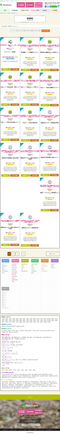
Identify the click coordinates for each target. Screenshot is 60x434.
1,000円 (6, 369)
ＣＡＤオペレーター (14, 353)
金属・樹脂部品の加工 (47, 337)
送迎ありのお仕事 (21, 377)
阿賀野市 (13, 278)
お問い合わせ (41, 429)
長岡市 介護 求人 (44, 386)
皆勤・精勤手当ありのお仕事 (25, 374)
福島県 (24, 318)
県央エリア (24, 260)
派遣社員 (3, 326)
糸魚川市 (53, 267)
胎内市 (3, 267)
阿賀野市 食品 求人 (53, 383)
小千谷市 (33, 269)
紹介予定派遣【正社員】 (11, 326)
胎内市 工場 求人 (25, 387)
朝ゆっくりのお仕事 (20, 330)
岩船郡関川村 (4, 265)
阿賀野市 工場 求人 (27, 386)
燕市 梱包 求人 (11, 384)
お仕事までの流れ (13, 429)
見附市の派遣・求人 (14, 13)
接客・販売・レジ (5, 359)
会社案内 (29, 429)
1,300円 (34, 369)
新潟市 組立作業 (5, 386)
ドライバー (4, 347)
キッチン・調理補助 (22, 359)
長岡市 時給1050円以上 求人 (7, 387)
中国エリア (4, 304)
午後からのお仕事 (28, 330)
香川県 (17, 321)
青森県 (6, 318)
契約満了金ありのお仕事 (6, 375)
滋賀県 (31, 320)
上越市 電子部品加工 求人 (29, 384)
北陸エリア (4, 295)
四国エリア (4, 306)
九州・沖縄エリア (5, 307)
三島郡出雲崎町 (34, 264)
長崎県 (31, 321)
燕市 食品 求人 (5, 384)
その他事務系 (9, 350)
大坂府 (38, 320)
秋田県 (17, 318)
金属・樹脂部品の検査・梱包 (7, 338)
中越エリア (34, 260)
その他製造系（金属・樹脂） (19, 338)
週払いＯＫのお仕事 (14, 374)
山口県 (10, 321)
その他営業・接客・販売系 (32, 359)
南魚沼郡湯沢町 (44, 271)
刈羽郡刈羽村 (34, 271)
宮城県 (13, 318)
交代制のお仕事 (5, 332)
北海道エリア (4, 292)
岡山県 (3, 321)
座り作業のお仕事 (14, 377)
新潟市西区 (14, 269)
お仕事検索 (8, 13)
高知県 (24, 321)
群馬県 (34, 318)
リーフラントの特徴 (22, 429)
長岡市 (32, 267)
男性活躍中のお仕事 (27, 375)
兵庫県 (41, 320)
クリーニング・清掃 (14, 359)
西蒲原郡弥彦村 (24, 271)
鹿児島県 (45, 321)
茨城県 (27, 318)
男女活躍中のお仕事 (44, 375)
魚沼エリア (44, 260)
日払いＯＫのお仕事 (6, 374)
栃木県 (31, 318)
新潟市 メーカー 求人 (36, 386)
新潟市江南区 (14, 271)
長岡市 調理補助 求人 (19, 384)
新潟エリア (15, 260)
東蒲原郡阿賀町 (15, 279)
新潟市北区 (14, 264)
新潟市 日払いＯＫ (52, 381)
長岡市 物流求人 (12, 381)
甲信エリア (4, 297)
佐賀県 (27, 321)
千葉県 (41, 318)
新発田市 (3, 269)
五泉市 (13, 281)
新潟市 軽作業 (19, 381)
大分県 (38, 321)
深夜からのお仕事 (50, 330)
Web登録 (35, 429)
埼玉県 (38, 318)
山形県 (20, 318)
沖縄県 (49, 321)
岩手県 (10, 318)
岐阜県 (17, 320)
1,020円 (10, 369)
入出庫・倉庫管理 (19, 344)
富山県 (56, 318)
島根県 (56, 320)
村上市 (3, 264)
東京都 (45, 318)
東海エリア (4, 300)
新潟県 (52, 318)
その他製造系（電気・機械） (26, 337)
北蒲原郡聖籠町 (5, 271)
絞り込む (46, 30)
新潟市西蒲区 (14, 276)
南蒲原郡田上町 (24, 264)
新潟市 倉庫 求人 (28, 383)
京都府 (34, 320)
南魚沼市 (43, 269)
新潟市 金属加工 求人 (45, 383)
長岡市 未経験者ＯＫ (35, 381)
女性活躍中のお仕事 (35, 375)
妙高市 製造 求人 (20, 386)
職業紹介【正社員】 (21, 326)
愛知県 (24, 320)
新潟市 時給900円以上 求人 (40, 384)
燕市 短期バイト (50, 384)
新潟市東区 (14, 265)
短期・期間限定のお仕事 (36, 374)
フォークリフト (10, 347)
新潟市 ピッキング (20, 383)
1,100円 (18, 369)
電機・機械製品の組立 (6, 337)
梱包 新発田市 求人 (17, 387)
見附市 (32, 265)
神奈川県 (49, 318)
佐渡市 (3, 272)
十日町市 (43, 264)
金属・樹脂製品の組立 (37, 337)
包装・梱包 (13, 344)
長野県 (13, 320)
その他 (3, 365)
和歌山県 (49, 320)
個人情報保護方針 (49, 429)
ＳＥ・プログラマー (6, 353)
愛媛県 (20, 321)
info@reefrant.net (30, 425)
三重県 (27, 320)
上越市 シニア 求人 (52, 386)
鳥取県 (52, 320)
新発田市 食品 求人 (36, 383)
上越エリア (54, 260)
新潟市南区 (14, 274)
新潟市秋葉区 (14, 272)
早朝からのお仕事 (11, 330)
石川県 (3, 320)
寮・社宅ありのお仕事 (30, 377)
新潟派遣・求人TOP (3, 13)
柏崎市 (32, 272)
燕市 (22, 269)
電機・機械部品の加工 (15, 337)
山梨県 (10, 320)
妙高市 (52, 265)
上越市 (52, 264)
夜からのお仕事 (43, 330)
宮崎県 (41, 321)
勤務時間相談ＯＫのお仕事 (47, 374)
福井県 (6, 320)
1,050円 (14, 369)
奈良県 (45, 320)
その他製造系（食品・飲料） (15, 341)
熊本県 (34, 321)
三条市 (22, 267)
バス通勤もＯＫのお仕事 (17, 375)
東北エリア (4, 293)
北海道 (3, 318)
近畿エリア (4, 302)
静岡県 (20, 320)
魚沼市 (42, 267)
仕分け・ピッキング (6, 344)
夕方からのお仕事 (35, 330)
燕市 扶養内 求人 (12, 386)
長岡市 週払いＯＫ (44, 381)
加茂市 (22, 265)
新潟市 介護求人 (5, 381)
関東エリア (4, 299)
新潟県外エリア (5, 288)
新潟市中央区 (14, 267)
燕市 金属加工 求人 (26, 381)
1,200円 (26, 369)
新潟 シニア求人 (5, 383)
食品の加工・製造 (5, 341)
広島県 (6, 321)
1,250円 (30, 369)
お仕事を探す (5, 429)
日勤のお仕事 (4, 330)
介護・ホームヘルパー (18, 362)
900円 (3, 369)
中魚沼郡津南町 (44, 265)
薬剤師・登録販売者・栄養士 (7, 362)
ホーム (56, 429)
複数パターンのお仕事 (13, 332)
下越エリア (5, 260)
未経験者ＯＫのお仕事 (53, 375)
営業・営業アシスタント (6, 356)
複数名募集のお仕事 (6, 377)
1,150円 (22, 369)
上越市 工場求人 (12, 383)
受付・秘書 (4, 350)
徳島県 (13, 321)
